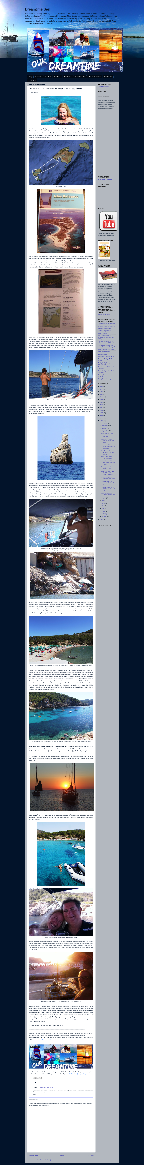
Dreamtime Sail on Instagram (107, 326)
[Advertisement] (107, 142)
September (105, 431)
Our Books (32, 80)
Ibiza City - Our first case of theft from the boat (107, 434)
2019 (102, 402)
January (104, 516)
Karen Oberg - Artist (104, 314)
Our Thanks (108, 77)
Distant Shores (102, 333)
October (104, 428)
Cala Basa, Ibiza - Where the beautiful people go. (108, 446)
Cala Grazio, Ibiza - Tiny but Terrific (107, 457)
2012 (102, 420)
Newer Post (33, 1156)
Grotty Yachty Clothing (104, 330)
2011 (102, 519)
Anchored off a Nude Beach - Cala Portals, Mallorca (107, 472)
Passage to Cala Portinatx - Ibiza (106, 467)
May (103, 506)
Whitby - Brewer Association (106, 349)
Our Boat (48, 77)
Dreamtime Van (80, 77)
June (103, 503)
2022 (102, 394)
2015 (102, 413)
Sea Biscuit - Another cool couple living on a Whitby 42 (106, 346)
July (103, 500)
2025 (102, 386)
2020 (102, 399)
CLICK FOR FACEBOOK (105, 180)
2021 (102, 397)
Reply (35, 1094)
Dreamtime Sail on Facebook (106, 323)
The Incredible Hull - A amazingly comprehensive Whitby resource (106, 337)
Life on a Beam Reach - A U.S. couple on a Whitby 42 (106, 342)
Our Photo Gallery (95, 77)
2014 (102, 415)
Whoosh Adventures (104, 351)
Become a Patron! (103, 86)
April (103, 508)
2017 (102, 407)
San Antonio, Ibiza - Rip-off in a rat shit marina (107, 452)
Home (61, 1156)
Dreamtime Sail (37, 9)
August (104, 498)
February (105, 514)
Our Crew (57, 77)
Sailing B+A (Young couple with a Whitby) (106, 363)
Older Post (89, 1156)
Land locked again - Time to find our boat (108, 493)
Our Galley (67, 77)
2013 (102, 418)
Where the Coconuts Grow (106, 356)
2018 (102, 405)
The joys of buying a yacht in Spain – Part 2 (108, 482)
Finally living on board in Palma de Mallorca (108, 477)
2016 (102, 410)
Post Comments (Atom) (44, 1160)
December (105, 423)
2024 (102, 389)
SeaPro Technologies (104, 328)
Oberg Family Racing (104, 379)
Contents (38, 77)
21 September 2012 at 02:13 (46, 1087)
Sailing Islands (102, 354)
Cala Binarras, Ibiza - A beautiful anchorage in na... (108, 462)
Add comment (33, 1099)
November (105, 425)
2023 (102, 391)
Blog (30, 77)
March (104, 511)
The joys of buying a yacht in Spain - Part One (108, 488)
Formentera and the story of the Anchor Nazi (107, 440)
